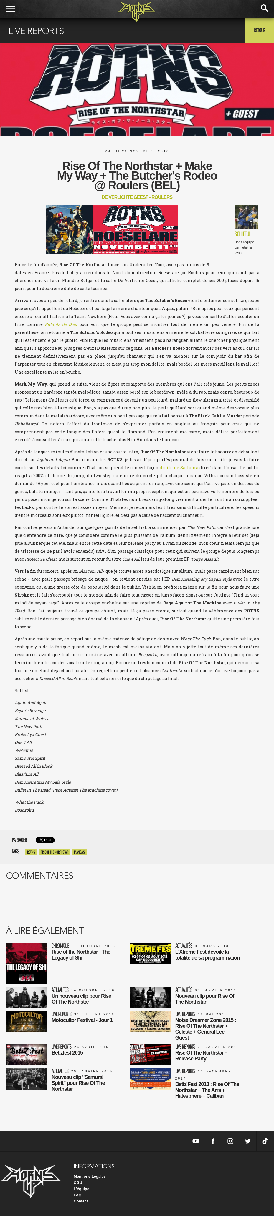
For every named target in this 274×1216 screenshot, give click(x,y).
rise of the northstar (55, 851)
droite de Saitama (179, 467)
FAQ (78, 1195)
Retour (259, 30)
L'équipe (81, 1189)
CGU (78, 1182)
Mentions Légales (90, 1176)
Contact (81, 1201)
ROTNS (31, 851)
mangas (79, 851)
